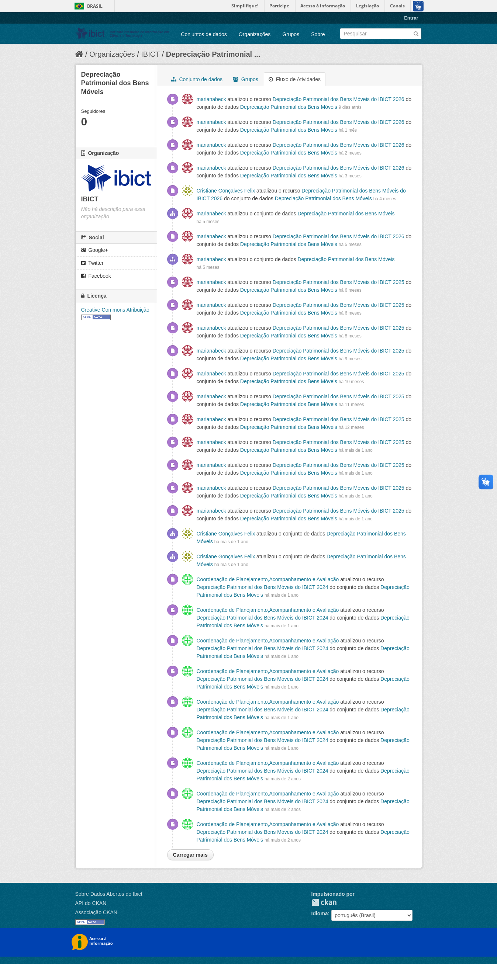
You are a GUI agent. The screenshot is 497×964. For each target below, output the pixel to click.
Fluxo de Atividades (295, 79)
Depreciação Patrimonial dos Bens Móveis (288, 107)
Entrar (411, 18)
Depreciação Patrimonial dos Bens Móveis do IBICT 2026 (338, 99)
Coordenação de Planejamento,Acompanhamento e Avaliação (269, 579)
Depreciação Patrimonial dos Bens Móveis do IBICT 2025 (338, 282)
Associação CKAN (96, 912)
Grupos (290, 34)
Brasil (95, 6)
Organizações (254, 34)
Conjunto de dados (196, 79)
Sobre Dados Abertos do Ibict (108, 894)
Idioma (319, 913)
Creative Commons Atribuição (115, 310)
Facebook (96, 276)
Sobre (318, 34)
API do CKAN (91, 903)
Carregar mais (190, 855)
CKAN (323, 902)
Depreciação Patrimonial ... (213, 54)
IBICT (150, 54)
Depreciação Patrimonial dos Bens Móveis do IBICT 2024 (262, 587)
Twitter (92, 263)
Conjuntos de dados (204, 34)
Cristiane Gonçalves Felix (226, 191)
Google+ (94, 250)
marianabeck (211, 99)
